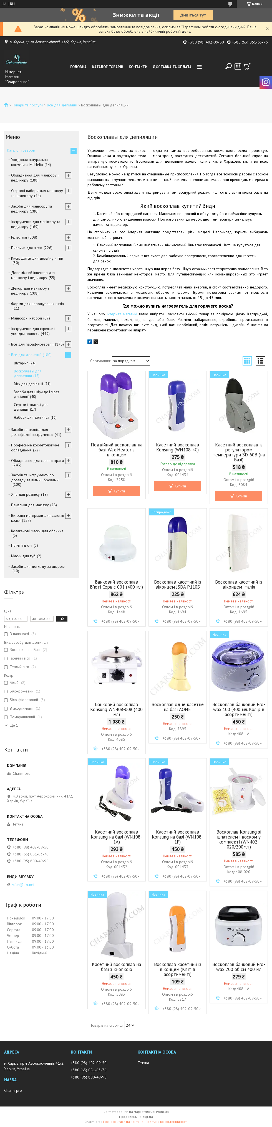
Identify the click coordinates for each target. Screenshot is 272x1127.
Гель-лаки (19, 237)
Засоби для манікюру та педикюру (31, 209)
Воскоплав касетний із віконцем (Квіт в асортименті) (177, 969)
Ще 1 (13, 725)
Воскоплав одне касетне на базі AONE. (178, 707)
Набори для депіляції (31, 417)
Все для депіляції (62, 105)
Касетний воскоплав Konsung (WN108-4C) (177, 447)
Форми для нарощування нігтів (37, 303)
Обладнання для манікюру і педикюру (35, 178)
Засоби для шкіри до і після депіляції (36, 394)
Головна (78, 67)
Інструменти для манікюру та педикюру (35, 224)
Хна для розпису (25, 494)
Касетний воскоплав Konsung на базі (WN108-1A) (116, 836)
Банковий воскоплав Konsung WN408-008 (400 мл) (116, 709)
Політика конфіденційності (166, 1122)
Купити (119, 491)
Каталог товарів (107, 67)
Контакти (138, 67)
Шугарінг (21, 363)
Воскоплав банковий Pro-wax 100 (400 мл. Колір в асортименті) (238, 709)
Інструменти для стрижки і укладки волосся (33, 331)
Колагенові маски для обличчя (37, 530)
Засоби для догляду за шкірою (38, 566)
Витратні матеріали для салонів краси (37, 518)
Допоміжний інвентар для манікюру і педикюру (33, 275)
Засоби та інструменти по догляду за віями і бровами (35, 477)
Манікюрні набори (26, 318)
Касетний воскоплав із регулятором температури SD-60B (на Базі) (239, 452)
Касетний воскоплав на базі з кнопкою (116, 967)
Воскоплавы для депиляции (27, 373)
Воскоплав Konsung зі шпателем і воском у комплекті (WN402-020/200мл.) (238, 839)
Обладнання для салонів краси (37, 460)
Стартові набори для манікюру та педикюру (37, 193)
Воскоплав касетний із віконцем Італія (238, 584)
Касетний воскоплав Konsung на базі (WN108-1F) (177, 836)
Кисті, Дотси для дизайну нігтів (37, 258)
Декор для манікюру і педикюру (30, 291)
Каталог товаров (21, 150)
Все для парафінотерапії (32, 344)
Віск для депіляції (28, 384)
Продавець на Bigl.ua (136, 1117)
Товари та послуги (27, 105)
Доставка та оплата (172, 67)
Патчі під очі (21, 545)
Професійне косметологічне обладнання (35, 448)
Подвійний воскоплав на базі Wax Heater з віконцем (116, 449)
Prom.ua (162, 1112)
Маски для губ (23, 555)
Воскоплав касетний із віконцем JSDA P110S (177, 584)
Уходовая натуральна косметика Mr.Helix (29, 162)
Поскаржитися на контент (123, 1122)
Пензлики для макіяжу (30, 504)
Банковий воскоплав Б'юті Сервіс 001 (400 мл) (116, 584)
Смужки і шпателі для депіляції (31, 407)
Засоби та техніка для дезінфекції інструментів (32, 432)
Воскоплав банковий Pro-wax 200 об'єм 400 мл (238, 967)
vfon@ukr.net (23, 884)
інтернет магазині (122, 313)
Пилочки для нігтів (26, 247)
